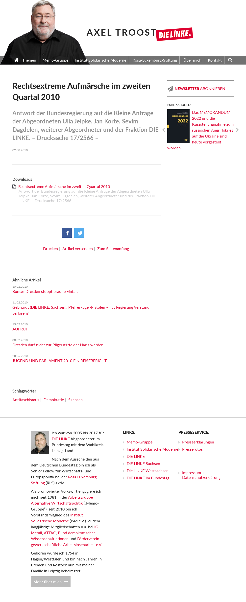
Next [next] (237, 130)
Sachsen (75, 399)
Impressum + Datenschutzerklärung (201, 475)
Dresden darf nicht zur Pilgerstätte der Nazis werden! (58, 344)
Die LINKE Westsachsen (148, 470)
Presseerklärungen (198, 442)
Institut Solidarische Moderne (152, 449)
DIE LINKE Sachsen (143, 463)
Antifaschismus (25, 399)
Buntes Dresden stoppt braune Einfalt (45, 291)
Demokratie (54, 399)
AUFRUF (20, 328)
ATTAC (50, 532)
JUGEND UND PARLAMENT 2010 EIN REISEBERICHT (59, 360)
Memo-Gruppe (139, 442)
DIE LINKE (61, 438)
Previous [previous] (163, 130)
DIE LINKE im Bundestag (148, 477)
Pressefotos (192, 449)
